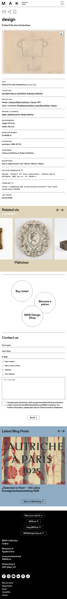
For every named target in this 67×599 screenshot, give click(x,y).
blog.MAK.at (33, 527)
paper (4, 114)
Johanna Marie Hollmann (18, 102)
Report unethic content (12, 365)
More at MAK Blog (33, 505)
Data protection (7, 586)
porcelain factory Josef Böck (14, 93)
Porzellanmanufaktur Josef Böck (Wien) (33, 105)
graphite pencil (14, 114)
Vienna (33, 102)
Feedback (8, 370)
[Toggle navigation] (62, 3)
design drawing (27, 114)
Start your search (33, 515)
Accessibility (6, 592)
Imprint (4, 589)
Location (8, 214)
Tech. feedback (10, 374)
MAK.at (33, 521)
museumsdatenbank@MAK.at (12, 558)
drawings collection (35, 93)
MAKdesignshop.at (33, 533)
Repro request (9, 361)
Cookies (5, 595)
